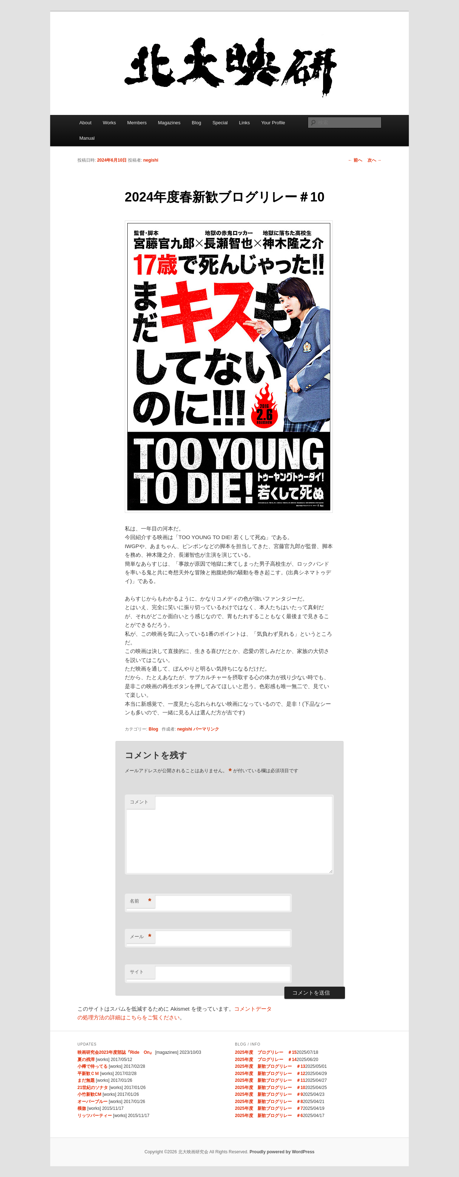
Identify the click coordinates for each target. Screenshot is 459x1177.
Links (244, 122)
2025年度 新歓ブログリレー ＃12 (270, 1073)
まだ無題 (86, 1080)
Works (109, 122)
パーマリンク (206, 729)
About (85, 122)
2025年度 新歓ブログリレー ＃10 (270, 1087)
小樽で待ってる (92, 1066)
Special (220, 122)
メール (140, 937)
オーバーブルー (92, 1101)
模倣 (81, 1108)
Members (137, 122)
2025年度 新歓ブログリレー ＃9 (269, 1094)
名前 (140, 901)
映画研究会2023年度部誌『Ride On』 (115, 1052)
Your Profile (273, 122)
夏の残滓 (86, 1059)
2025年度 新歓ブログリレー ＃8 (269, 1101)
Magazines (169, 122)
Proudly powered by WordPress (282, 1151)
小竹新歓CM (89, 1094)
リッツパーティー (94, 1115)
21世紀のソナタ (92, 1087)
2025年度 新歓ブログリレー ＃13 (270, 1066)
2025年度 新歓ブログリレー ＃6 (269, 1115)
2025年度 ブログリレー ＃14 (266, 1059)
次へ (375, 160)
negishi (150, 160)
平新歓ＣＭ (88, 1073)
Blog (196, 122)
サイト (137, 971)
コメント (139, 802)
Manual (87, 138)
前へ (355, 160)
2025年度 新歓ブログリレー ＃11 (270, 1080)
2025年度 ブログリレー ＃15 (266, 1052)
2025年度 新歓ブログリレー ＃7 (269, 1108)
